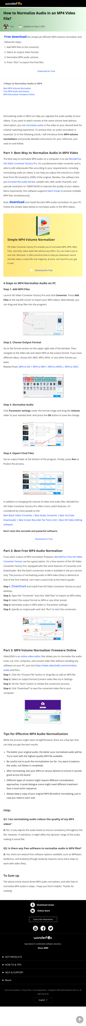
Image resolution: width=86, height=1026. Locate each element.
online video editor (31, 675)
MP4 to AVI (24, 383)
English (42, 1019)
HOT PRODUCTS (13, 976)
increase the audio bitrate (21, 196)
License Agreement (39, 1009)
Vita (12, 26)
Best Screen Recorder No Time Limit (38, 536)
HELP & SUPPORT (14, 991)
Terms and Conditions (12, 1009)
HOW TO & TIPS (13, 984)
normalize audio (34, 139)
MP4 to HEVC (72, 383)
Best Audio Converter (46, 532)
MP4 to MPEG (55, 383)
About (8, 999)
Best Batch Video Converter (17, 532)
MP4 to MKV (39, 383)
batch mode (53, 205)
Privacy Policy (26, 1009)
